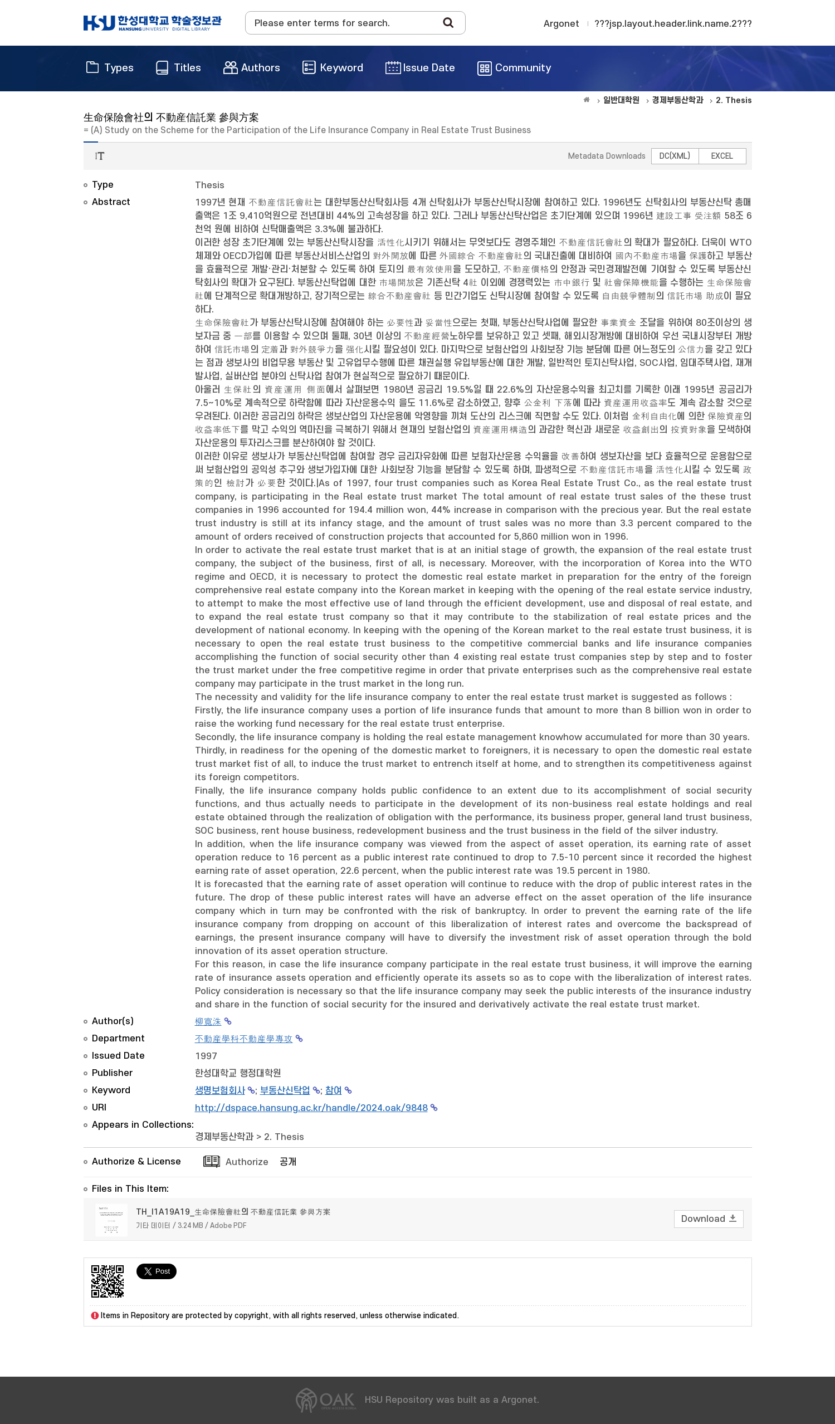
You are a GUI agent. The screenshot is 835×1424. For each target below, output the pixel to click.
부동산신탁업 (285, 1091)
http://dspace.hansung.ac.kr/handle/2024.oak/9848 (311, 1108)
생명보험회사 (220, 1091)
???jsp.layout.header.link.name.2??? (673, 24)
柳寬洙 (208, 1022)
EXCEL (722, 156)
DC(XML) (675, 156)
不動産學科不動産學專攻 (244, 1039)
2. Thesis (284, 1137)
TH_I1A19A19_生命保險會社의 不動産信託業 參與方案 (233, 1212)
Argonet (561, 24)
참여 (333, 1091)
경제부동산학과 (224, 1137)
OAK (153, 23)
